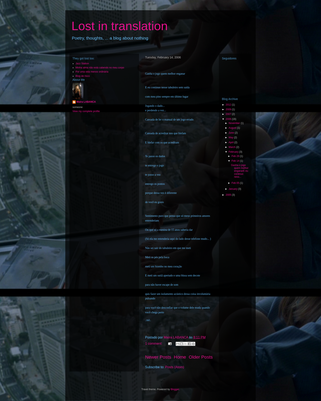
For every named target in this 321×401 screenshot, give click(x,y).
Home (180, 357)
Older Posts (201, 357)
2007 (229, 114)
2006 (229, 119)
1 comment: (154, 343)
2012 (229, 104)
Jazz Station (82, 63)
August (233, 127)
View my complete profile (86, 111)
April (231, 142)
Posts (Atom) (174, 367)
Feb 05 (236, 183)
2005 (229, 194)
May (231, 137)
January (233, 188)
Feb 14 (236, 160)
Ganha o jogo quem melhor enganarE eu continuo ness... (239, 171)
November (235, 123)
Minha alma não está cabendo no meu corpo (100, 67)
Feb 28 (236, 156)
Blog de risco (83, 76)
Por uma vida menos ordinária (92, 71)
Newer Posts (158, 357)
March (232, 147)
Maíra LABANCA (86, 101)
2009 (229, 109)
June (232, 132)
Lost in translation (119, 26)
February (234, 151)
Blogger (175, 389)
